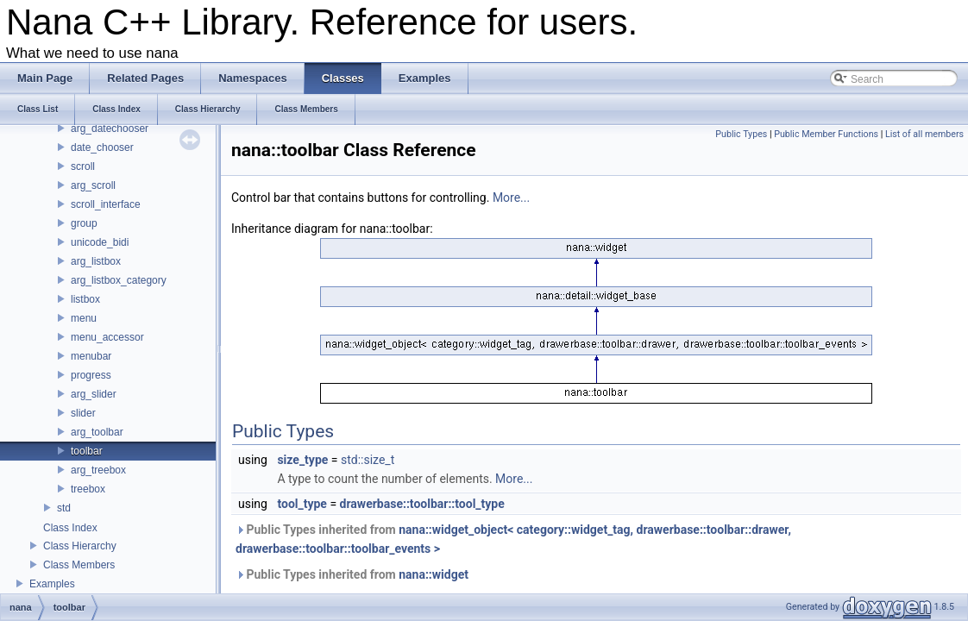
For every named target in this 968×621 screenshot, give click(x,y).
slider (83, 413)
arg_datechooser (109, 128)
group (84, 223)
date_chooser (102, 147)
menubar (91, 356)
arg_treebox (98, 470)
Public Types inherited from (513, 539)
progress (91, 375)
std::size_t (367, 460)
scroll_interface (106, 204)
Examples (52, 584)
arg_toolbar (97, 432)
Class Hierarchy (79, 546)
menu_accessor (107, 337)
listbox (85, 299)
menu (84, 318)
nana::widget (433, 574)
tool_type (302, 504)
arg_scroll (93, 185)
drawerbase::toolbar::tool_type (422, 504)
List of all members (924, 134)
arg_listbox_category (119, 280)
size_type (302, 460)
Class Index (70, 528)
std (64, 508)
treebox (88, 489)
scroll (83, 166)
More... (511, 197)
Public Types (741, 134)
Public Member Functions (826, 134)
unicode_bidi (100, 242)
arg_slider (93, 394)
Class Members (79, 565)
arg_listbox (96, 261)
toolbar (87, 451)
